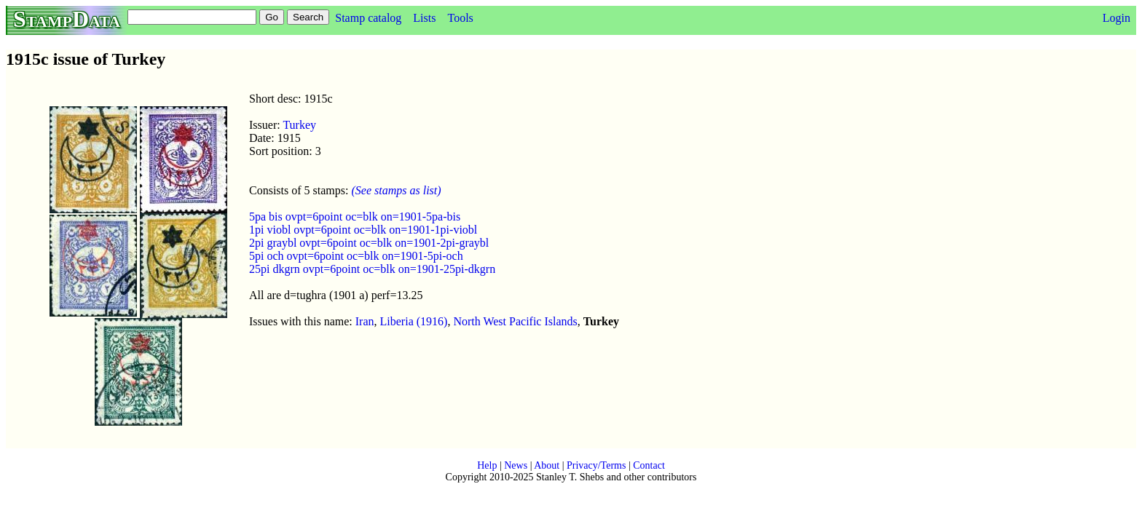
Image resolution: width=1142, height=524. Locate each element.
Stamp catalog (368, 18)
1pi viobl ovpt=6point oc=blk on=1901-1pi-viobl (363, 229)
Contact (649, 465)
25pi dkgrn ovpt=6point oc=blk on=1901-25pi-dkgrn (372, 269)
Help (487, 465)
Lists (424, 18)
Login (1116, 18)
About (546, 465)
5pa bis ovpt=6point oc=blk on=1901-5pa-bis (354, 216)
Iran (364, 321)
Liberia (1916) (414, 321)
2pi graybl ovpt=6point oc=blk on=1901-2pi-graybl (369, 243)
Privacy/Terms (596, 465)
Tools (460, 18)
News (515, 465)
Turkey (299, 125)
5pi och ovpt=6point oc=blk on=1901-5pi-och (356, 256)
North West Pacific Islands (515, 321)
